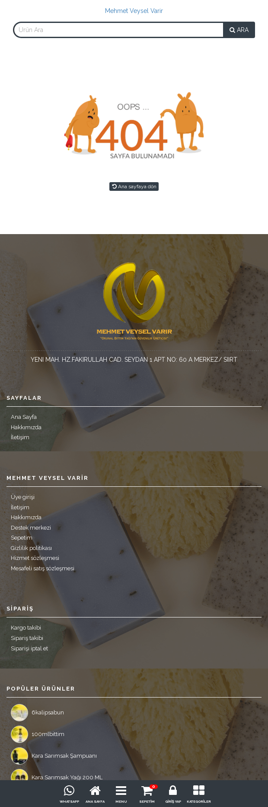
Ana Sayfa (24, 417)
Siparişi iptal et (29, 648)
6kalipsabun (37, 712)
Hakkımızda (26, 427)
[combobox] (118, 30)
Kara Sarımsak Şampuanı (54, 756)
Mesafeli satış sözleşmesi (42, 568)
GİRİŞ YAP (173, 801)
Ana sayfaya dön (134, 186)
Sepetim (21, 537)
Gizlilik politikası (31, 548)
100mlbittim (37, 734)
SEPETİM (147, 801)
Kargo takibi (26, 627)
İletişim (20, 437)
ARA (239, 29)
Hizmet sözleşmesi (35, 558)
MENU (121, 801)
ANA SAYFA (95, 801)
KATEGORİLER (199, 801)
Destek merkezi (31, 527)
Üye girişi (23, 497)
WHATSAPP (69, 801)
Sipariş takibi (27, 638)
